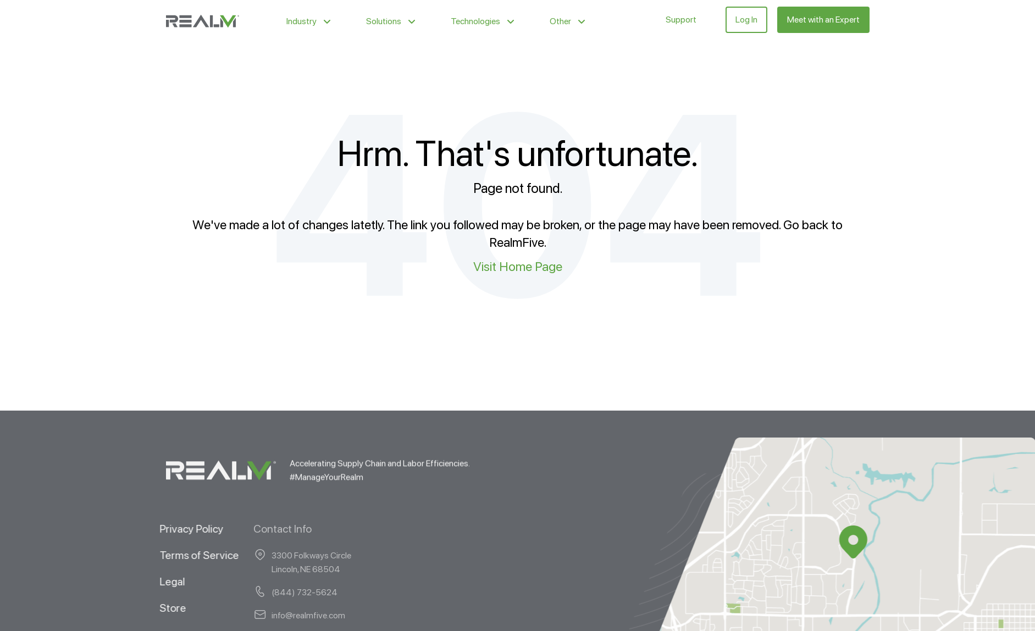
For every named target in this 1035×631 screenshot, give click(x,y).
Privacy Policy (180, 528)
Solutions (383, 21)
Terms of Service (187, 554)
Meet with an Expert (823, 19)
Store (161, 607)
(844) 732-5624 (259, 591)
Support (681, 19)
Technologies (475, 21)
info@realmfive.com (263, 615)
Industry (301, 21)
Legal (160, 581)
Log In (746, 19)
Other (560, 21)
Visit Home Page (517, 266)
